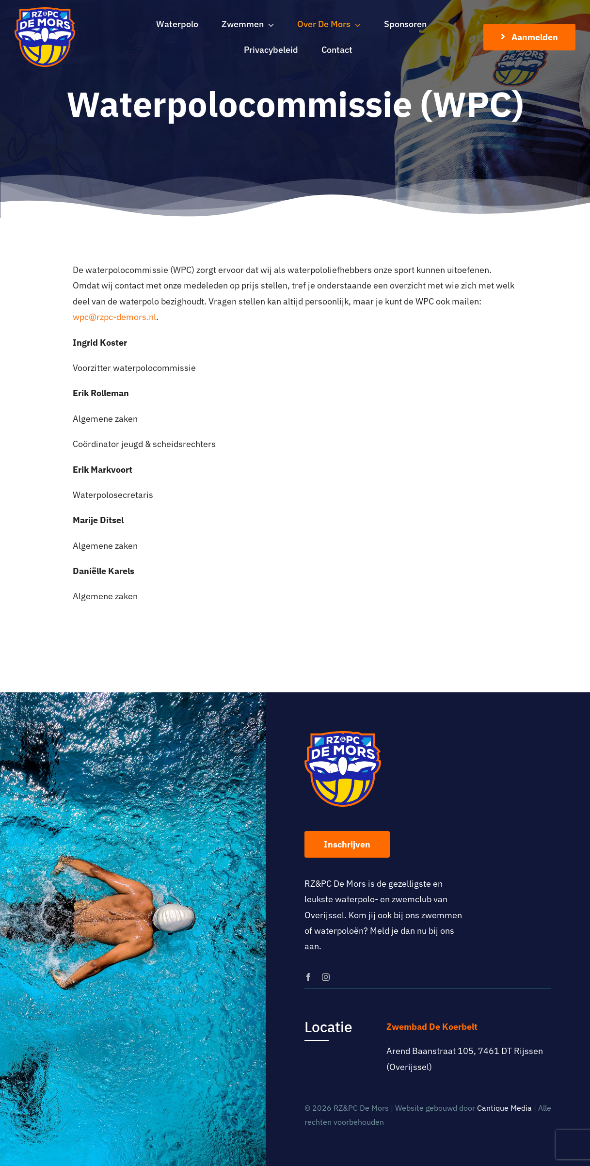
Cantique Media (504, 1108)
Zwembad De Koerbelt (432, 1026)
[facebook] (308, 977)
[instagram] (326, 977)
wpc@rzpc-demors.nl (114, 316)
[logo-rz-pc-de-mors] (45, 11)
